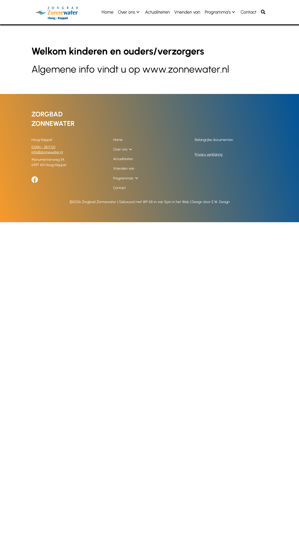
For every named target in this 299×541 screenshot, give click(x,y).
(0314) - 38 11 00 (43, 147)
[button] (138, 12)
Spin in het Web (176, 202)
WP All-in (150, 202)
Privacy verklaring (208, 154)
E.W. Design (221, 202)
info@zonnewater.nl (47, 152)
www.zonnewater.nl (185, 69)
